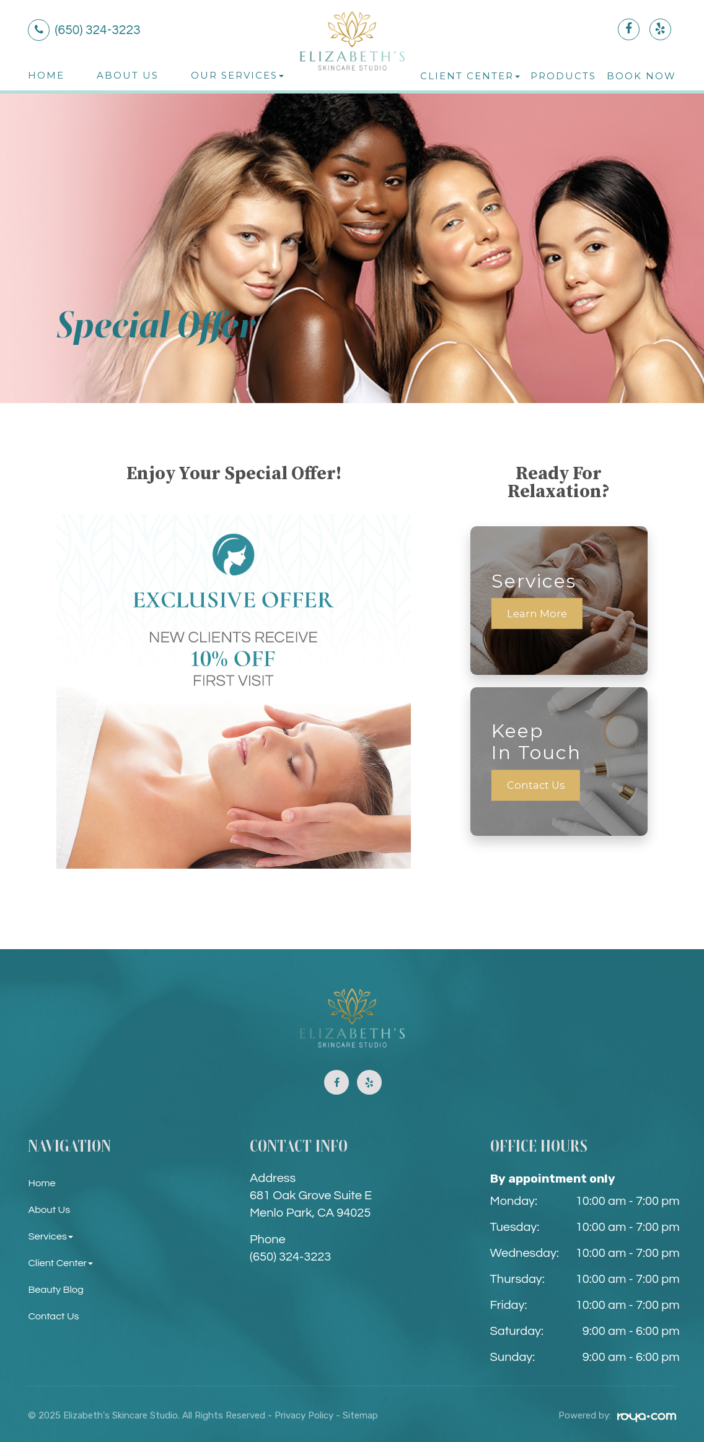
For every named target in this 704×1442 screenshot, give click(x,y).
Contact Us (537, 785)
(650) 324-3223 (290, 1257)
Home (46, 75)
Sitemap (360, 1415)
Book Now (641, 76)
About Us (128, 75)
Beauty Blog (58, 1289)
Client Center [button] (470, 76)
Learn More (538, 613)
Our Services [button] (237, 75)
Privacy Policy (304, 1415)
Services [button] (52, 1236)
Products (563, 76)
